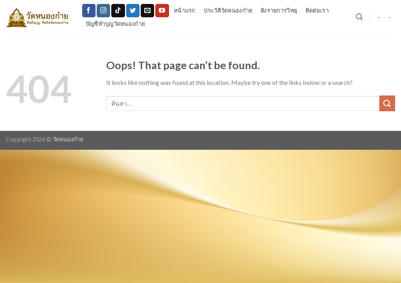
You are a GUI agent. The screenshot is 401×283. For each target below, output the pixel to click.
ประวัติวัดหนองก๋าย (228, 10)
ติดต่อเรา (317, 10)
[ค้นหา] (359, 17)
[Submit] (387, 103)
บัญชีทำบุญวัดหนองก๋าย (115, 23)
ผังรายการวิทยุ (279, 10)
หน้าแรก (184, 10)
